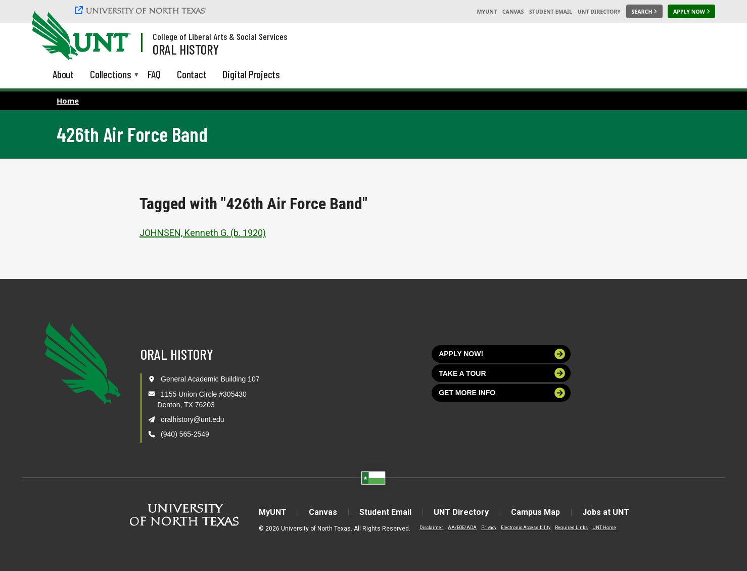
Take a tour (502, 373)
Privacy (488, 527)
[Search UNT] (644, 11)
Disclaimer (431, 527)
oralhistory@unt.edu (192, 419)
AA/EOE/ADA (462, 527)
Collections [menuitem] (110, 75)
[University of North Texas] (142, 10)
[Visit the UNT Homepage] (115, 36)
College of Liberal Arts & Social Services (220, 36)
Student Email (550, 11)
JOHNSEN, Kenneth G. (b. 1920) (202, 232)
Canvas (513, 11)
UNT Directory (599, 11)
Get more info (502, 393)
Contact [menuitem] (192, 74)
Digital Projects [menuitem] (251, 74)
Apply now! (502, 354)
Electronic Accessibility (525, 527)
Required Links (571, 527)
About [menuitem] (63, 74)
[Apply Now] (691, 11)
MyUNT (487, 11)
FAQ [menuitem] (154, 74)
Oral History (186, 49)
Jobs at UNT (605, 512)
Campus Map (535, 512)
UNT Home (604, 527)
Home (68, 101)
